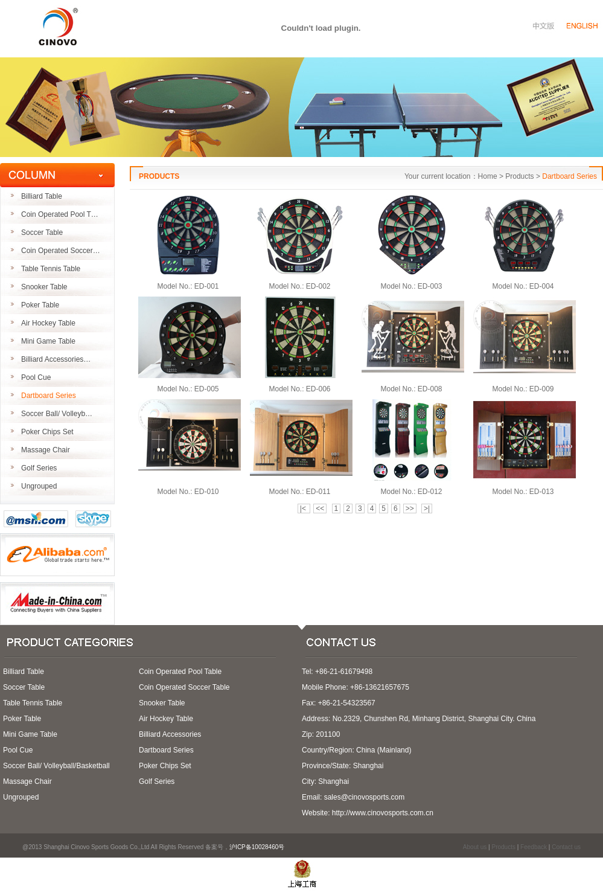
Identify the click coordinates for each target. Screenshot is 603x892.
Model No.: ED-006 (299, 389)
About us (475, 847)
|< (304, 508)
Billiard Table (41, 196)
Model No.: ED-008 (411, 389)
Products (503, 847)
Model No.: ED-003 (411, 286)
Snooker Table (44, 287)
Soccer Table (42, 232)
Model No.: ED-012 (411, 491)
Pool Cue (36, 377)
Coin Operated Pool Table (180, 671)
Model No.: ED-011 (299, 491)
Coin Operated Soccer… (60, 250)
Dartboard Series (48, 395)
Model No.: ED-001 (188, 286)
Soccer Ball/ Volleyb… (56, 413)
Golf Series (39, 468)
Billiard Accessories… (56, 359)
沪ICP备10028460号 (260, 847)
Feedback (533, 847)
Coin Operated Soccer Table (184, 687)
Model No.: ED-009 (523, 389)
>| (427, 508)
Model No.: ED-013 (523, 491)
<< (320, 508)
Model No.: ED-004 (523, 286)
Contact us (566, 847)
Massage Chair (45, 450)
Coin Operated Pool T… (59, 214)
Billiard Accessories (170, 734)
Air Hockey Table (48, 323)
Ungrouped (39, 486)
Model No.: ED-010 (188, 491)
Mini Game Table (48, 341)
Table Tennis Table (50, 269)
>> (410, 508)
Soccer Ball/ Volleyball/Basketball (56, 766)
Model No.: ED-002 (299, 286)
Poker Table (40, 305)
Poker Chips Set (47, 432)
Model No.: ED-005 (188, 389)
